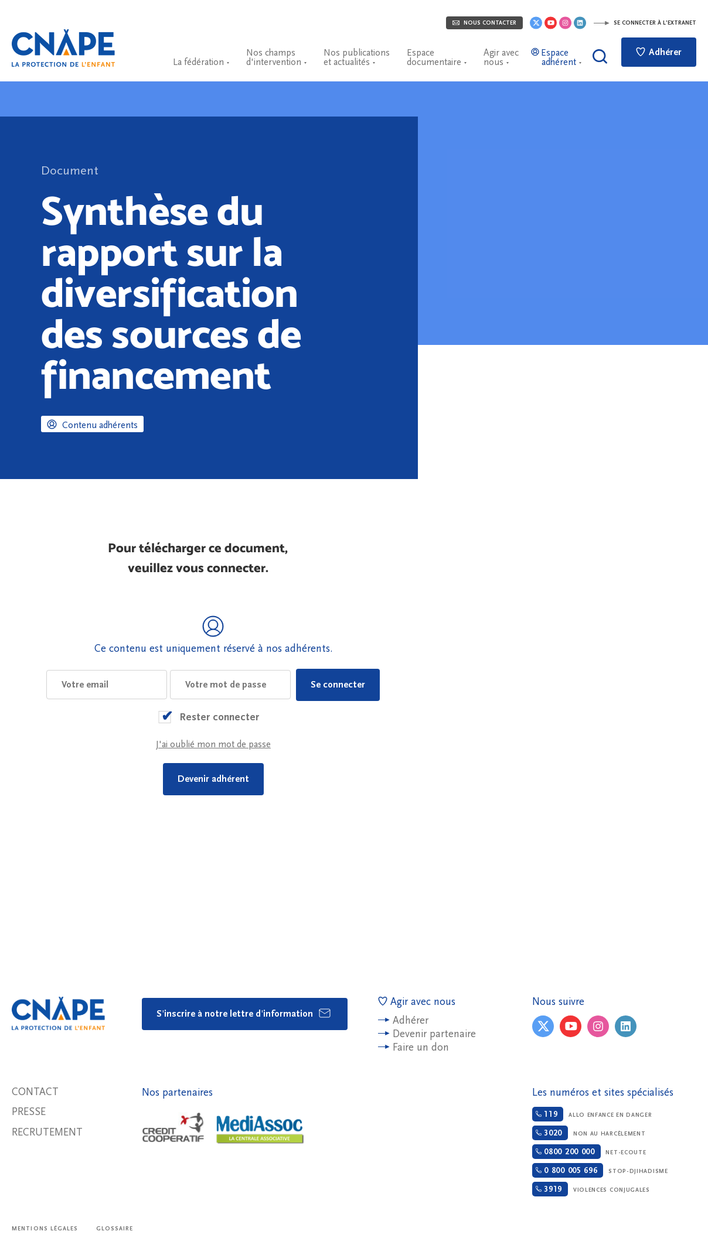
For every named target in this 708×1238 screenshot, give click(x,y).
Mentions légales (45, 1229)
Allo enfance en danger (592, 1114)
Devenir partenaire (434, 1034)
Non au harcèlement (589, 1133)
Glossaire (115, 1229)
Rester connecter (219, 717)
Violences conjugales (591, 1189)
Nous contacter (484, 22)
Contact (35, 1092)
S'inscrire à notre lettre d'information (244, 1013)
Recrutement (47, 1132)
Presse (29, 1112)
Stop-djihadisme (600, 1170)
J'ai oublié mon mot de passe (213, 744)
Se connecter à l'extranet (644, 22)
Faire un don (421, 1047)
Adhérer (659, 52)
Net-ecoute (589, 1151)
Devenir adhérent (213, 779)
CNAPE (63, 48)
